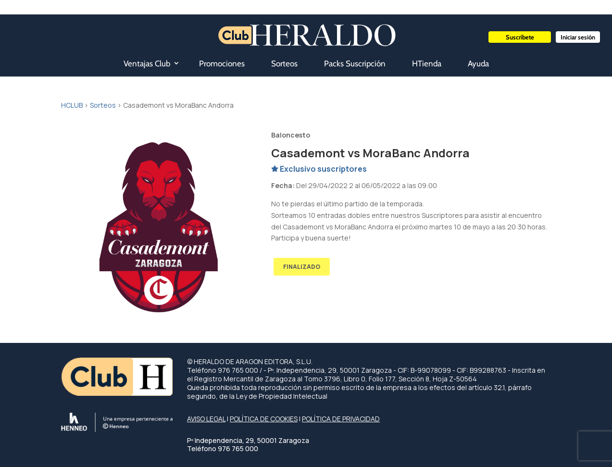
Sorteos (284, 63)
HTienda (426, 63)
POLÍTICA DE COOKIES (264, 418)
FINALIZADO (301, 267)
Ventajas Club (147, 63)
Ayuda (478, 63)
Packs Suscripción (355, 63)
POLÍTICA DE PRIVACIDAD (341, 418)
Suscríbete (520, 37)
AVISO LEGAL (206, 418)
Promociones (222, 63)
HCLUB (72, 105)
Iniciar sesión (578, 37)
